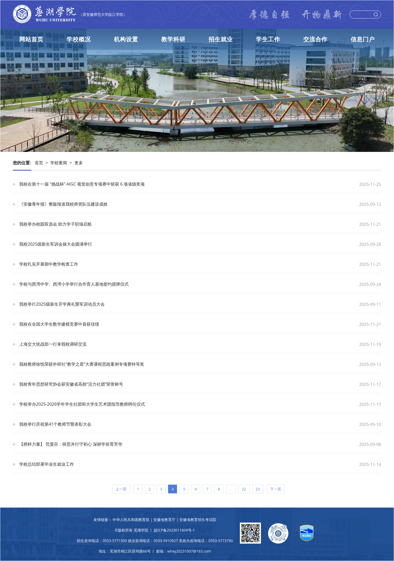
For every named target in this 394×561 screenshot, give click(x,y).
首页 (39, 163)
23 (258, 489)
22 (244, 489)
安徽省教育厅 (164, 519)
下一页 (275, 489)
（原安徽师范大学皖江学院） (103, 14)
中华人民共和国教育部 (131, 519)
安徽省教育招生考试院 (197, 519)
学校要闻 (58, 163)
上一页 (121, 489)
